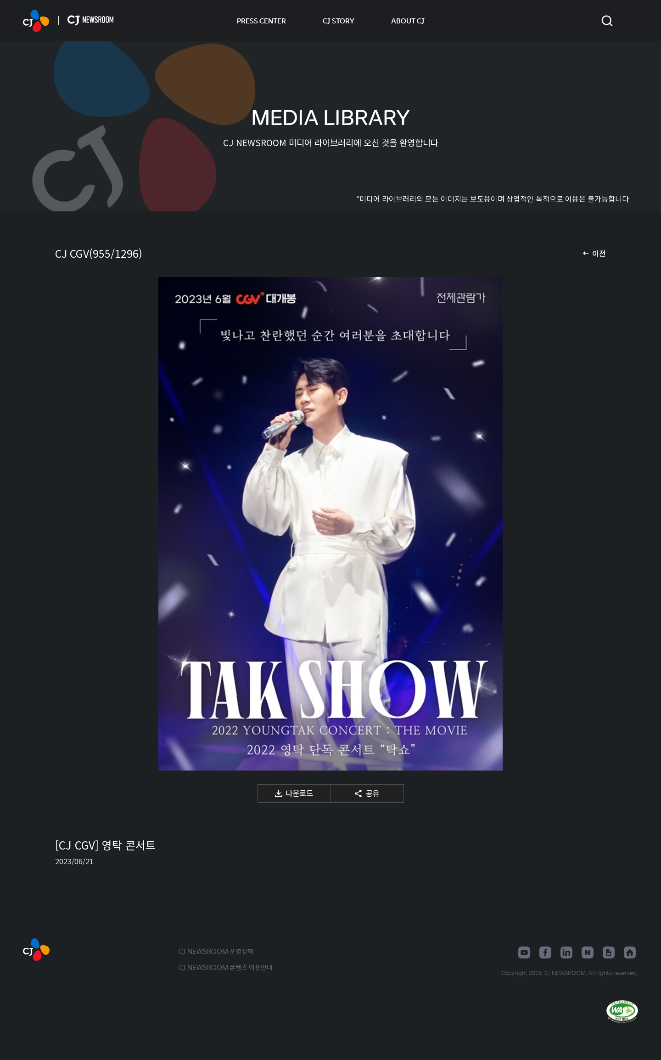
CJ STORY (338, 20)
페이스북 (545, 952)
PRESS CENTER (261, 20)
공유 (372, 793)
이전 (599, 253)
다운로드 (299, 793)
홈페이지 (630, 952)
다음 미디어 (587, 524)
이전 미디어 (73, 524)
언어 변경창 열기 (632, 21)
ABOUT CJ (408, 20)
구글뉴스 (608, 952)
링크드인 (566, 952)
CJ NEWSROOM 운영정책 (216, 951)
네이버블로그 (587, 952)
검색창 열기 (607, 21)
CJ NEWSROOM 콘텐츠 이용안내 (226, 967)
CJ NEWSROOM (36, 21)
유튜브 (524, 952)
